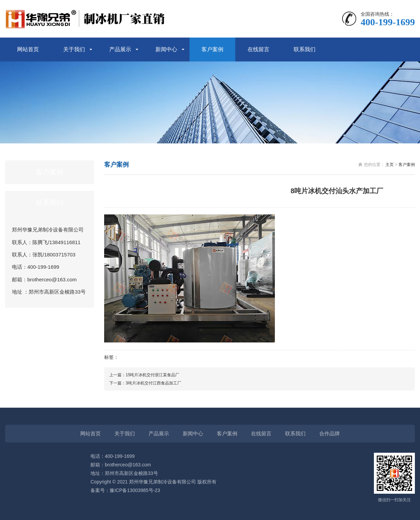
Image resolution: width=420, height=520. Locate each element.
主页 (390, 164)
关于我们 (74, 49)
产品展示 (120, 49)
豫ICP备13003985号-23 (135, 490)
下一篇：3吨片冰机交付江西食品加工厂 (145, 383)
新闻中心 (166, 49)
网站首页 (28, 49)
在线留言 (258, 49)
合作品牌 (329, 433)
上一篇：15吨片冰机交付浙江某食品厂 (144, 375)
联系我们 (305, 49)
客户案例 (212, 49)
